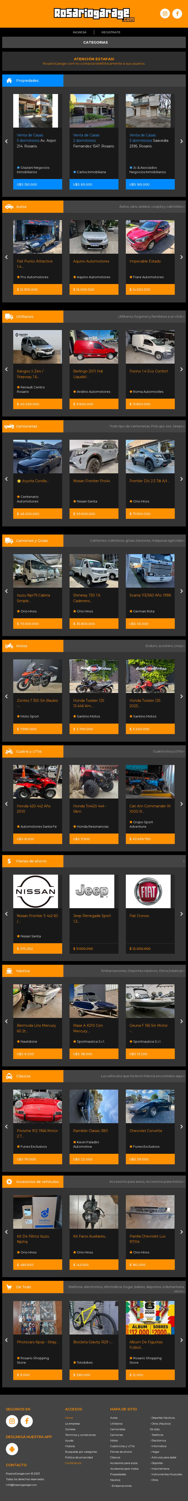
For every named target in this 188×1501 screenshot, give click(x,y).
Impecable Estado (145, 261)
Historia (70, 1446)
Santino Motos (86, 716)
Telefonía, (76, 1287)
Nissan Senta (85, 501)
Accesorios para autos (124, 1463)
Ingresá (79, 32)
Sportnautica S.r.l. (89, 1041)
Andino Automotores (91, 391)
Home (69, 1417)
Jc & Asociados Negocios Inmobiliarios (147, 170)
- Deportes (156, 1463)
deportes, (154, 1287)
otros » (179, 1291)
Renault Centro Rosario (31, 389)
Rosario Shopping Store (33, 1360)
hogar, (128, 1287)
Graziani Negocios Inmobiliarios (33, 170)
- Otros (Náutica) (160, 1423)
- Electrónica (158, 1440)
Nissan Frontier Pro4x (91, 481)
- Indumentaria (159, 1468)
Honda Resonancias (90, 826)
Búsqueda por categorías (81, 1451)
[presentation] (6, 141)
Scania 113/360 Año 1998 (150, 595)
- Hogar (154, 1451)
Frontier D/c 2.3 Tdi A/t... (149, 481)
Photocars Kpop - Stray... (38, 1342)
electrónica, (94, 1287)
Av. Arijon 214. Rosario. (36, 140)
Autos (114, 1417)
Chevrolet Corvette (145, 1131)
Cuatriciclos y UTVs (122, 1446)
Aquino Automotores (91, 261)
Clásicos (115, 1457)
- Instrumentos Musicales (166, 1474)
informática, (113, 1287)
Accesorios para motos (164, 1181)
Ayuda (69, 1440)
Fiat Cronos (139, 916)
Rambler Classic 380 (90, 1131)
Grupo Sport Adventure (141, 824)
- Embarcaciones (121, 1486)
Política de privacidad (79, 1457)
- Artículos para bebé (163, 1457)
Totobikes (83, 1362)
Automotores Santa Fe (37, 826)
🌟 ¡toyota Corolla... (33, 481)
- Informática (158, 1446)
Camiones (116, 1435)
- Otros (154, 1480)
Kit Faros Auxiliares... (90, 1236)
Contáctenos (73, 1463)
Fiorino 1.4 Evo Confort (148, 371)
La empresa (72, 1423)
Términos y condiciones (80, 1435)
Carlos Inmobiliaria (89, 172)
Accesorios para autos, (127, 1181)
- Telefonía (156, 1435)
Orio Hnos (139, 501)
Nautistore (27, 1041)
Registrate (111, 32)
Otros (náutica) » (172, 971)
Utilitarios (116, 1423)
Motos (114, 1440)
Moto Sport (28, 716)
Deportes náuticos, (143, 971)
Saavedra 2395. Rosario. (148, 140)
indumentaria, (174, 1287)
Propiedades (118, 1474)
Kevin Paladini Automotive (86, 1144)
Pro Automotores (32, 277)
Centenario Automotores (28, 499)
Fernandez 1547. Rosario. (94, 140)
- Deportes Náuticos (162, 1417)
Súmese (70, 1429)
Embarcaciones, (114, 971)
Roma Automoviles (146, 391)
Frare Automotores (146, 277)
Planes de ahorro (121, 1451)
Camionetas (117, 1429)
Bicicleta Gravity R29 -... (93, 1342)
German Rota (141, 611)
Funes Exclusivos (32, 1147)
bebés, (140, 1287)
